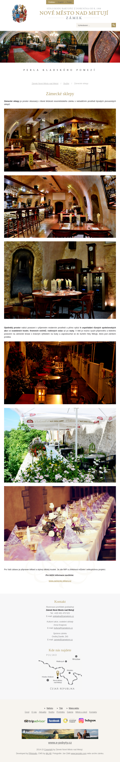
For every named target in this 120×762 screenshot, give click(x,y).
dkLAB (48, 753)
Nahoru (50, 708)
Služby (66, 83)
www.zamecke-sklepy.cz (60, 581)
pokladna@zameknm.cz (63, 616)
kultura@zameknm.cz (63, 628)
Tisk (61, 708)
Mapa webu (74, 708)
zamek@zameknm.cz (63, 640)
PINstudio (33, 753)
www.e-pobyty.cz (60, 742)
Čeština (51, 2)
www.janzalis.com (78, 753)
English (61, 2)
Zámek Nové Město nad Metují (45, 83)
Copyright (48, 749)
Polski (69, 2)
